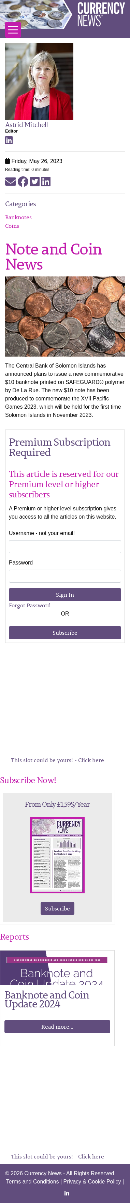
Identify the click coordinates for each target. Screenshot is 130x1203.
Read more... (57, 1026)
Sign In (65, 595)
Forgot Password (30, 605)
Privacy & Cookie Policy (92, 1182)
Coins (12, 226)
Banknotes (18, 217)
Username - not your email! (42, 533)
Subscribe (65, 633)
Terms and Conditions (32, 1182)
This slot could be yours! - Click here (57, 760)
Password (21, 563)
